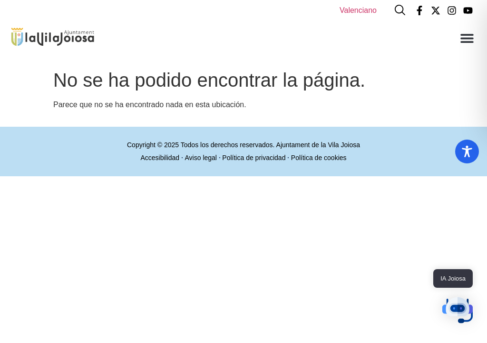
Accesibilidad (157, 157)
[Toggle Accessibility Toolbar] (467, 151)
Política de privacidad (254, 157)
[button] (466, 38)
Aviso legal (200, 157)
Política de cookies (321, 157)
